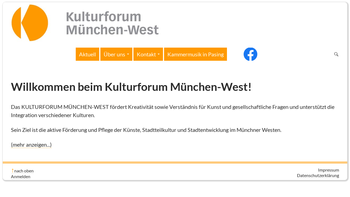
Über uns (114, 54)
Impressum (328, 169)
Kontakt (146, 54)
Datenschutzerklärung (318, 175)
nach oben (24, 170)
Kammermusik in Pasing (195, 54)
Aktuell (87, 54)
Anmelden (20, 176)
